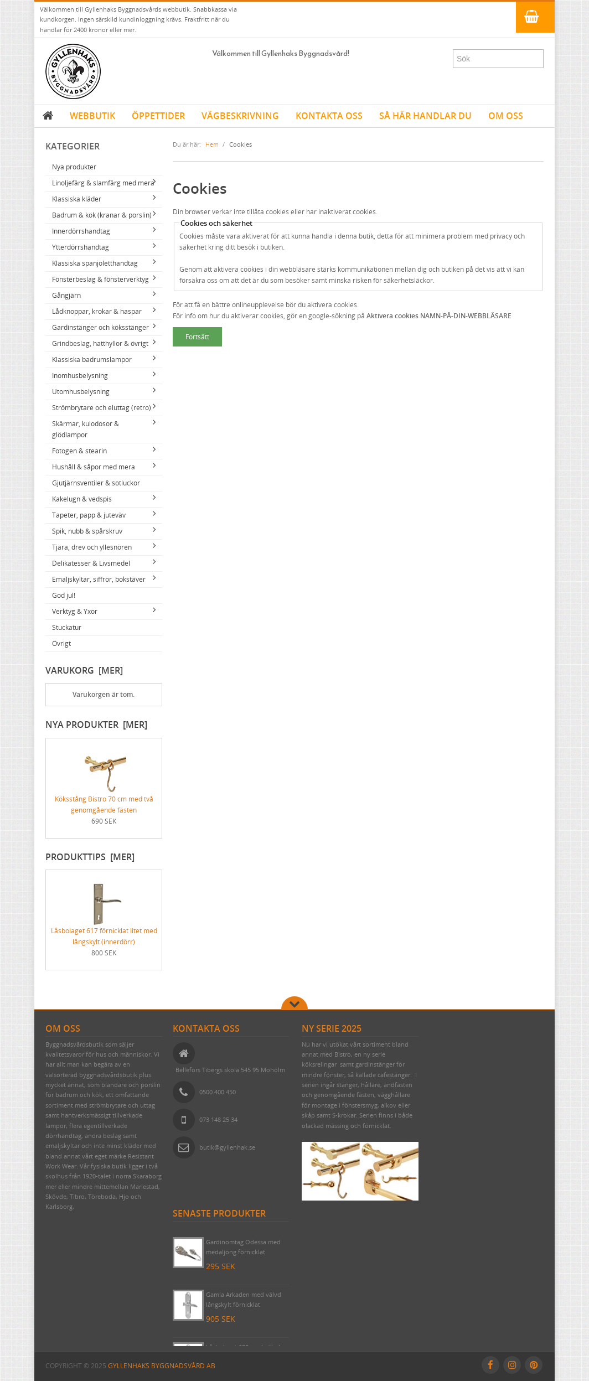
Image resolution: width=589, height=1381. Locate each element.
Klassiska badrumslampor (92, 359)
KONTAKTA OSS (329, 116)
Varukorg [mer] (84, 670)
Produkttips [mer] (90, 857)
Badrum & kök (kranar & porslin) (102, 215)
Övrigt (61, 643)
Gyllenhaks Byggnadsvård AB (161, 1365)
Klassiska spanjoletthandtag (95, 263)
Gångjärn (66, 295)
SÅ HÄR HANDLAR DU (425, 116)
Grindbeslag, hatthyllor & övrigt (100, 343)
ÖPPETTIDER (158, 116)
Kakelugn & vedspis (82, 499)
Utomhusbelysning (81, 391)
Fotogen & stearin (79, 451)
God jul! (63, 595)
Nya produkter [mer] (96, 724)
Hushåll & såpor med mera (93, 467)
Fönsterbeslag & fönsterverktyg (100, 279)
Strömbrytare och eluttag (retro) (101, 407)
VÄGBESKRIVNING (240, 116)
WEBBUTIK (92, 116)
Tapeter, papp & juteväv (89, 515)
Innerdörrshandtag (81, 231)
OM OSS (505, 116)
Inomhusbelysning (80, 375)
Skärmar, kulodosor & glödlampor (85, 429)
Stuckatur (66, 627)
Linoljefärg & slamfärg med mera (103, 183)
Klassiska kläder (76, 199)
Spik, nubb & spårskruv (87, 531)
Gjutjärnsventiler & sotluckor (96, 483)
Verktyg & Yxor (74, 611)
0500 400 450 (217, 1092)
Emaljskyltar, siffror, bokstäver (99, 579)
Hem (212, 144)
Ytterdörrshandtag (80, 247)
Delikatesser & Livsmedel (91, 563)
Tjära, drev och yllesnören (92, 547)
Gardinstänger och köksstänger (100, 327)
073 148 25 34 (218, 1119)
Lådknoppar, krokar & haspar (97, 311)
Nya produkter (74, 167)
